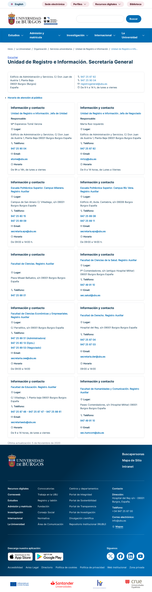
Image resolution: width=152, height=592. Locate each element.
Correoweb (14, 494)
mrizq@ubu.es (88, 159)
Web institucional (116, 567)
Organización (40, 49)
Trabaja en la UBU (48, 494)
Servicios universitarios (61, 49)
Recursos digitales (18, 488)
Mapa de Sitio (132, 460)
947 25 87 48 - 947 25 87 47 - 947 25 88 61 (36, 411)
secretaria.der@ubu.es (92, 356)
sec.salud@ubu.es (90, 295)
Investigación (75, 35)
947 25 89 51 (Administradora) (28, 338)
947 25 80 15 (18, 216)
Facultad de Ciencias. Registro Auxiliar (32, 263)
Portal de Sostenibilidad (82, 500)
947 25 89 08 (88, 216)
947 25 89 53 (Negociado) (26, 347)
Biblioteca (135, 4)
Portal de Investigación (82, 512)
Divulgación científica (81, 518)
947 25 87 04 (88, 339)
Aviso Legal (32, 567)
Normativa (43, 518)
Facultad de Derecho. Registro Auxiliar (102, 315)
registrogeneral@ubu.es (94, 83)
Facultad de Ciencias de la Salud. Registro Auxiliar (108, 260)
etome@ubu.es (19, 159)
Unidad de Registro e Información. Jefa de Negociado (110, 113)
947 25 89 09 (18, 220)
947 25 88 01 (18, 295)
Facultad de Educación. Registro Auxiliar (33, 387)
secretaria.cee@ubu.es (23, 358)
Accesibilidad (15, 567)
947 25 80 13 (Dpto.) (23, 342)
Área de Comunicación (50, 524)
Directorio (47, 567)
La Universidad (129, 35)
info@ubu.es (119, 520)
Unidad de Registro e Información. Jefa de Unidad (39, 113)
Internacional (103, 35)
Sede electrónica (54, 4)
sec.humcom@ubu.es (92, 432)
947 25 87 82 (88, 76)
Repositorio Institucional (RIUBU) (87, 524)
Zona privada (136, 567)
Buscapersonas (133, 454)
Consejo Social (46, 512)
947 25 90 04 (88, 80)
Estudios (14, 35)
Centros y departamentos (83, 488)
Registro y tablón (47, 500)
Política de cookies (66, 567)
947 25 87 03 (88, 344)
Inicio (10, 49)
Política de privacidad (92, 567)
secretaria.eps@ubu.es (23, 231)
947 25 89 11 (87, 220)
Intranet (128, 466)
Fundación (43, 506)
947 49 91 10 (87, 284)
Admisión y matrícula (37, 35)
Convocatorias (46, 488)
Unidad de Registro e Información (91, 49)
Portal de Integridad (80, 494)
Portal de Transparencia (82, 506)
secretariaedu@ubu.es (23, 422)
